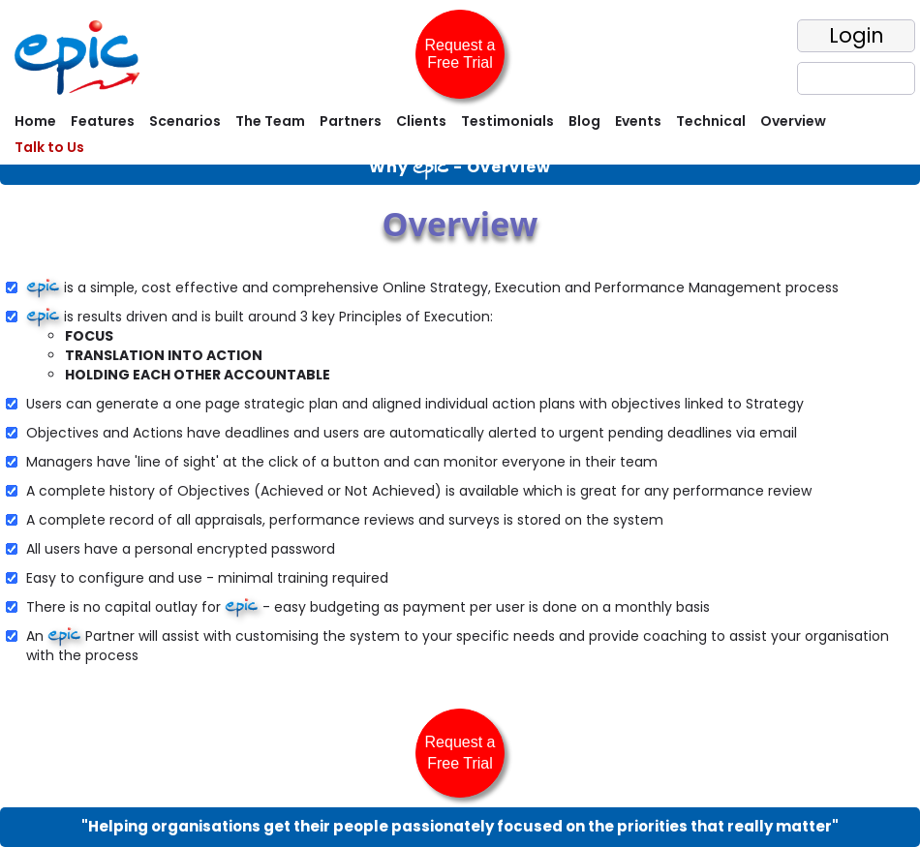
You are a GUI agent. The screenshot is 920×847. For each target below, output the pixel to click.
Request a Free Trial (460, 54)
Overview (793, 121)
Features (103, 121)
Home (35, 121)
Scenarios (185, 121)
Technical (711, 121)
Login (856, 35)
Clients (421, 121)
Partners (351, 121)
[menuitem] (33, 123)
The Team (270, 121)
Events (638, 121)
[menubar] (460, 136)
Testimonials (507, 121)
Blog (584, 121)
